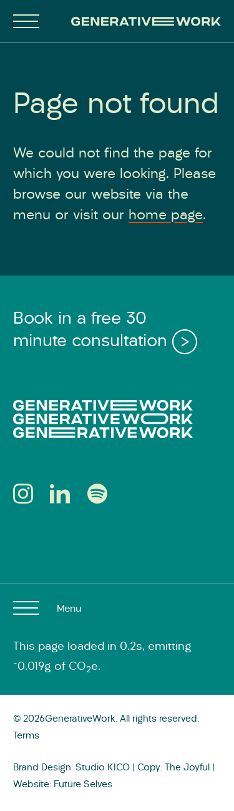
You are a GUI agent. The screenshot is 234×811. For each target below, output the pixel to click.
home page (166, 215)
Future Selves (83, 785)
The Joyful (187, 768)
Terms (26, 736)
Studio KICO (103, 768)
